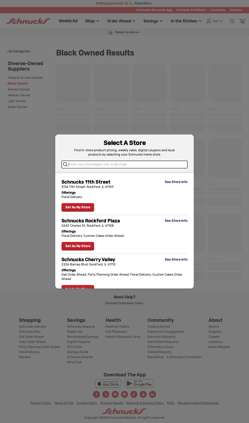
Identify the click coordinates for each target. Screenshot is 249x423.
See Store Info (176, 182)
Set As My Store (77, 207)
